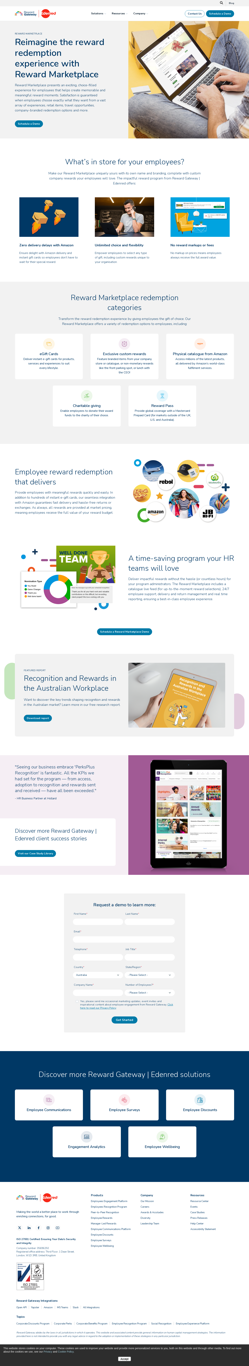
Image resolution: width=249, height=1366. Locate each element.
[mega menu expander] (104, 13)
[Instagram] (48, 1228)
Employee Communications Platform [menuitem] (111, 1229)
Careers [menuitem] (145, 1207)
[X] (19, 1228)
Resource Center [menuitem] (199, 1201)
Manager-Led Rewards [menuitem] (103, 1223)
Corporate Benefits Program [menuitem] (91, 1323)
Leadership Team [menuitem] (150, 1223)
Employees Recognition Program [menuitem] (109, 1207)
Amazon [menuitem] (48, 1307)
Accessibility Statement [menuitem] (203, 1229)
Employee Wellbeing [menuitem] (102, 1246)
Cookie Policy (65, 1351)
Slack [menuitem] (75, 1307)
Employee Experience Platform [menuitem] (192, 1323)
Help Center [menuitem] (197, 1223)
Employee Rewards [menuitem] (102, 1218)
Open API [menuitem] (21, 1307)
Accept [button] (124, 1358)
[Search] (221, 3)
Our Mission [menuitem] (147, 1201)
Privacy (48, 1351)
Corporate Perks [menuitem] (63, 1323)
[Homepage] (35, 17)
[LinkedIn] (29, 1228)
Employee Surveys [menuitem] (101, 1240)
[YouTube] (57, 1228)
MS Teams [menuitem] (62, 1307)
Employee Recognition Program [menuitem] (129, 1323)
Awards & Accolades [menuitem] (152, 1212)
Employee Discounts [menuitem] (102, 1234)
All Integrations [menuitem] (91, 1307)
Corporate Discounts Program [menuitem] (32, 1323)
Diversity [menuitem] (145, 1218)
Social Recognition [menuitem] (161, 1323)
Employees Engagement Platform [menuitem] (109, 1201)
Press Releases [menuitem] (199, 1218)
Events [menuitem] (194, 1207)
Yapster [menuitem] (35, 1307)
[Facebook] (38, 1228)
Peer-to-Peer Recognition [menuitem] (105, 1212)
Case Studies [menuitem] (197, 1212)
